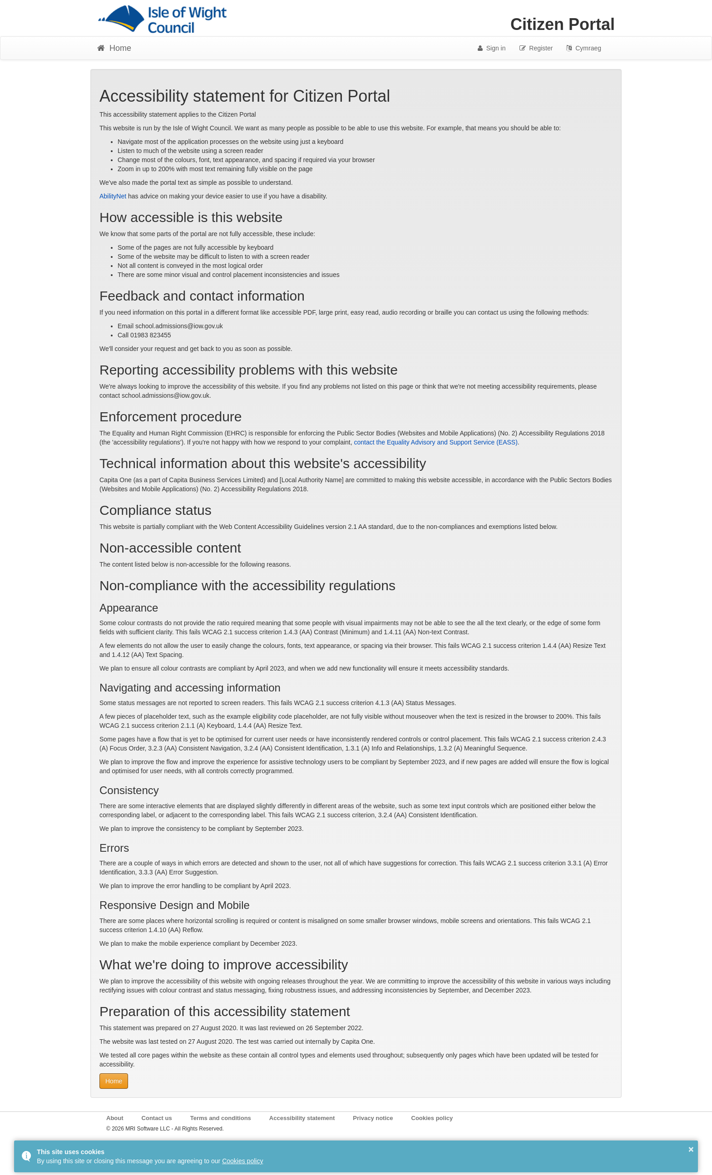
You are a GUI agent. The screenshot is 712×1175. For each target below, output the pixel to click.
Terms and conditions (220, 1118)
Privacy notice (373, 1118)
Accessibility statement (302, 1118)
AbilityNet (112, 196)
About (115, 1118)
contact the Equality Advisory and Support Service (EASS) (436, 442)
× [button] (691, 1149)
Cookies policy (432, 1118)
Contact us (157, 1118)
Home (113, 1081)
